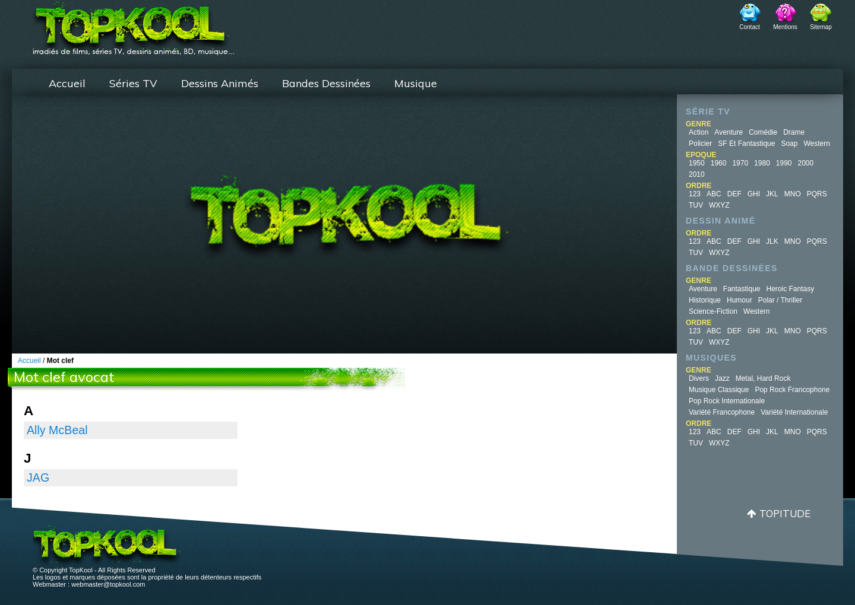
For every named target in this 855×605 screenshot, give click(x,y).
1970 (740, 163)
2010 (697, 174)
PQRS (817, 194)
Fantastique (742, 289)
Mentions (785, 27)
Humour (739, 300)
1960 (719, 163)
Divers (699, 378)
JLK (772, 241)
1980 (762, 163)
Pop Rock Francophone (792, 390)
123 (695, 194)
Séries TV (133, 83)
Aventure (728, 132)
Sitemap (821, 27)
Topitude (784, 513)
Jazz (722, 378)
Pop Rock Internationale (727, 401)
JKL (772, 194)
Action (698, 132)
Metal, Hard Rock (763, 378)
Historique (705, 300)
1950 (697, 163)
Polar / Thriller (780, 300)
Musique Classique (719, 390)
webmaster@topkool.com (108, 584)
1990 (784, 163)
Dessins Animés (219, 83)
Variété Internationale (794, 412)
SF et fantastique (746, 143)
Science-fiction (713, 311)
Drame (794, 132)
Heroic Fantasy (791, 289)
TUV (696, 205)
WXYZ (719, 205)
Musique (415, 83)
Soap (789, 143)
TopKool (134, 24)
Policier (700, 143)
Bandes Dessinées (326, 83)
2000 (806, 163)
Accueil (67, 83)
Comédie (763, 132)
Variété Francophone (722, 412)
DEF (734, 194)
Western (816, 143)
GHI (754, 194)
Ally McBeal (57, 430)
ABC (714, 194)
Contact (749, 27)
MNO (792, 194)
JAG (38, 477)
